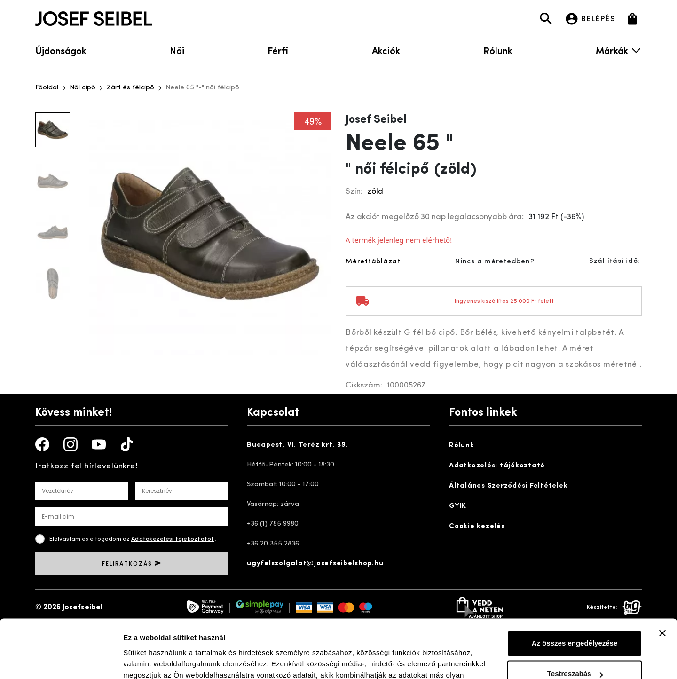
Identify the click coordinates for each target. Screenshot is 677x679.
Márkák (619, 50)
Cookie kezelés (477, 526)
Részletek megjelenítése (164, 660)
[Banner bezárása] (662, 581)
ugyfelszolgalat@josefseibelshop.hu (315, 563)
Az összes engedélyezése (575, 591)
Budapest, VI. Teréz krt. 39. (297, 445)
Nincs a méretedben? (494, 261)
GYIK (457, 506)
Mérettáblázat (373, 261)
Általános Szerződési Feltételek (508, 486)
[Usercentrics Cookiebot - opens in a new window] (61, 661)
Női (177, 50)
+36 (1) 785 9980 (273, 524)
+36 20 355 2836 (273, 543)
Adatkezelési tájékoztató (497, 465)
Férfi (278, 50)
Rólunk (497, 50)
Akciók (386, 50)
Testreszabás (575, 622)
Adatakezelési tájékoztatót (172, 539)
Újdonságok (61, 50)
